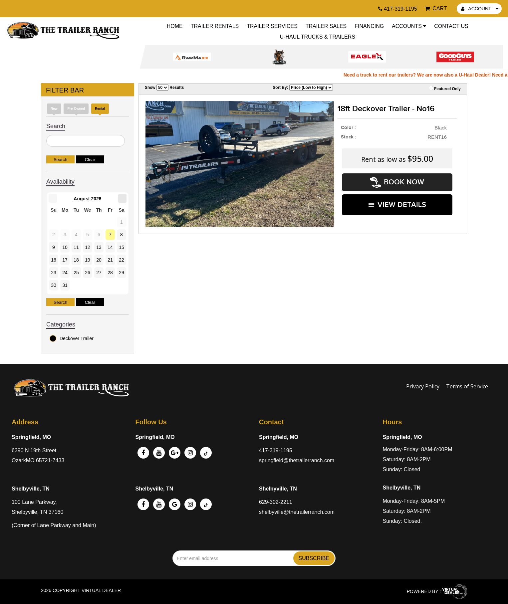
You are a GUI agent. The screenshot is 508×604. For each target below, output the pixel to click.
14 (110, 247)
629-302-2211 (275, 502)
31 (65, 285)
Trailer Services (272, 26)
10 (65, 247)
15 (121, 247)
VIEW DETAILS (397, 204)
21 (110, 260)
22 (121, 260)
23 (53, 272)
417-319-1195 (275, 450)
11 (76, 247)
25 (76, 272)
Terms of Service (467, 386)
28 (110, 272)
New (54, 108)
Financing (369, 26)
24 (65, 272)
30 (53, 285)
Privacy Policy (422, 386)
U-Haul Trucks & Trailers (317, 37)
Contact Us (451, 26)
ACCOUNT (479, 8)
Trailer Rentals (215, 26)
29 (121, 272)
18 (76, 260)
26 (87, 272)
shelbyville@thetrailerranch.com (297, 512)
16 (53, 260)
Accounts (409, 26)
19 (87, 260)
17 (65, 260)
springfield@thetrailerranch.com (296, 460)
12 (87, 247)
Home (175, 26)
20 (99, 260)
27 (99, 272)
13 (99, 247)
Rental (100, 108)
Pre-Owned (76, 108)
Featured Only (445, 88)
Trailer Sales (326, 26)
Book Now (397, 182)
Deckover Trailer (72, 338)
